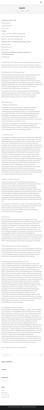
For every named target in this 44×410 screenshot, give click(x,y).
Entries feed (4, 392)
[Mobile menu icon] (40, 2)
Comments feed (5, 395)
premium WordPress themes (30, 406)
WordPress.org (5, 397)
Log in (3, 390)
